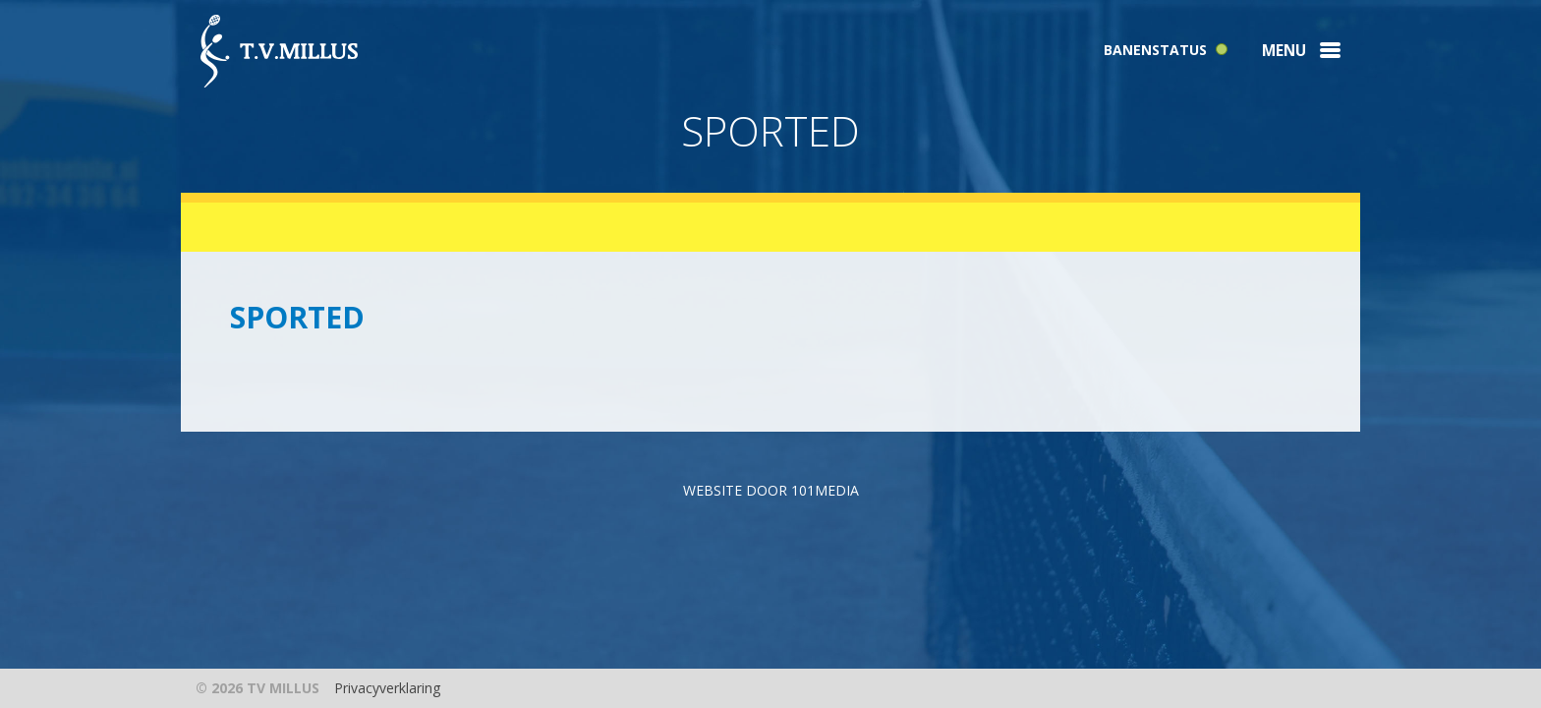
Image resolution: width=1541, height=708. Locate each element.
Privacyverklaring (387, 687)
